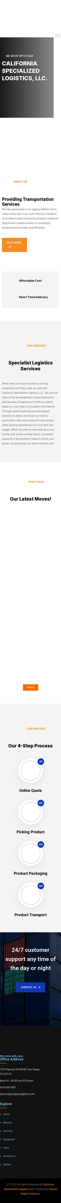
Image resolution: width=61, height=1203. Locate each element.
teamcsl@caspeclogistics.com (17, 1094)
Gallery (7, 1164)
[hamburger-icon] (57, 35)
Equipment (9, 1139)
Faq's (6, 1148)
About (6, 1114)
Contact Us (30, 987)
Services (8, 1131)
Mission (7, 1122)
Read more (14, 244)
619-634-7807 (8, 1087)
